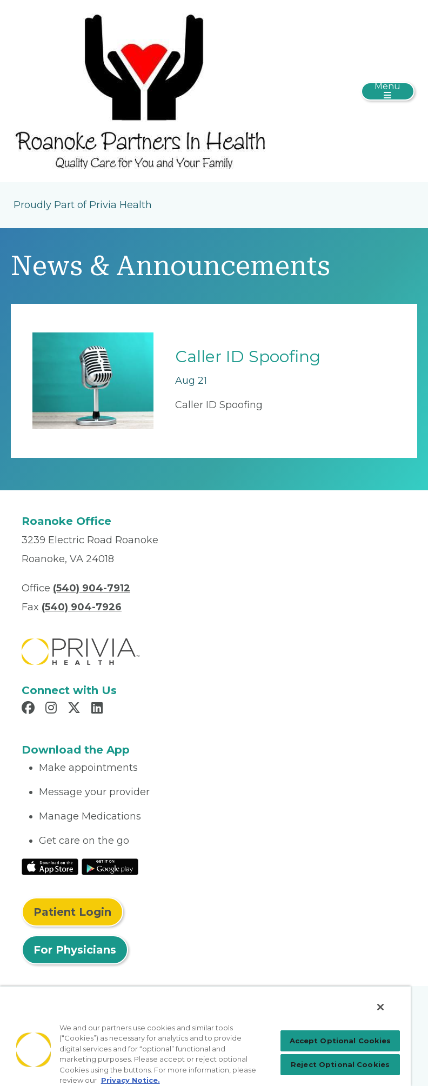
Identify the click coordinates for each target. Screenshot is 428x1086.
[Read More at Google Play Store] (110, 866)
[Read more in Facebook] (30, 709)
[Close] (380, 1007)
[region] (205, 1036)
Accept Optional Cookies (340, 1040)
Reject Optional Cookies (340, 1064)
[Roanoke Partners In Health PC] (139, 90)
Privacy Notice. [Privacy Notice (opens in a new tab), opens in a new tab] (130, 1080)
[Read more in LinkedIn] (98, 709)
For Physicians (75, 949)
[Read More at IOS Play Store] (50, 866)
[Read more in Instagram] (52, 709)
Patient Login (72, 911)
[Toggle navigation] (387, 91)
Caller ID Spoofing (247, 357)
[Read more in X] (76, 709)
